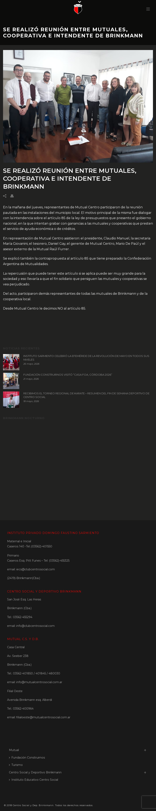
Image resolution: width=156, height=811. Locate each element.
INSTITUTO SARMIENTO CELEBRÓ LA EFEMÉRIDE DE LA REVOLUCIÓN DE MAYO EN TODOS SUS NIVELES (86, 357)
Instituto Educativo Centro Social (33, 780)
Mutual (14, 750)
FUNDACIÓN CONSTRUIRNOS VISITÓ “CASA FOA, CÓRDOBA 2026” (67, 374)
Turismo (16, 765)
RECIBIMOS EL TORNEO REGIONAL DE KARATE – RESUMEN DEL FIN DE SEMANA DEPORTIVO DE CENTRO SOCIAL (86, 395)
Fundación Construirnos (27, 757)
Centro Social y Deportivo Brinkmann (35, 772)
